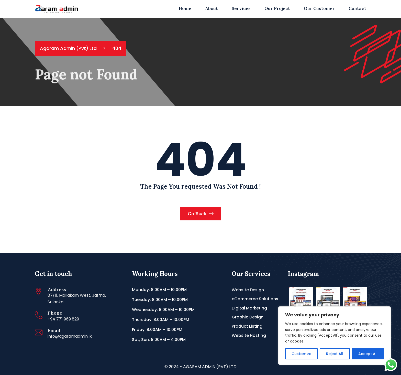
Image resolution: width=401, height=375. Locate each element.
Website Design (248, 290)
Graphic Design (247, 317)
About (211, 8)
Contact (357, 8)
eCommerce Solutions (255, 299)
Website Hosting (249, 335)
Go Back (201, 214)
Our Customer (319, 8)
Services (241, 8)
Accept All (367, 353)
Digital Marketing (249, 308)
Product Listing (247, 326)
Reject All (334, 353)
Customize (301, 353)
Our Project (277, 8)
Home (185, 8)
